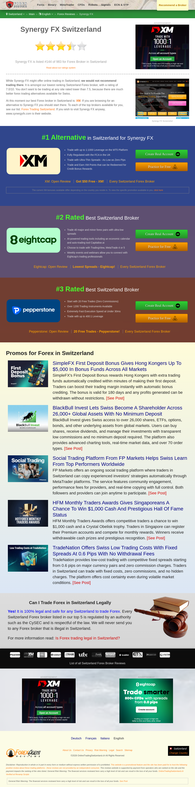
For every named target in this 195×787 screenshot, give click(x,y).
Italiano (105, 738)
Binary (52, 4)
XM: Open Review (58, 183)
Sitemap (128, 750)
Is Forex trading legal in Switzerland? (86, 638)
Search (119, 750)
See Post (124, 781)
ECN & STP (121, 4)
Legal (111, 750)
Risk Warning (100, 750)
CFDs (81, 4)
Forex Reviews (66, 14)
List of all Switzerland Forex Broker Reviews (97, 663)
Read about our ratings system (60, 68)
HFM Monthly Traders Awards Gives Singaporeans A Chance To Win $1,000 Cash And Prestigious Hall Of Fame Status (118, 509)
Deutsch (76, 738)
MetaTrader (67, 4)
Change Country (178, 752)
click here (158, 190)
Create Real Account (160, 154)
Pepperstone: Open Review (48, 333)
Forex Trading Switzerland (38, 109)
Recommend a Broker (172, 5)
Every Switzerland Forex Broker (132, 183)
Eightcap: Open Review (50, 268)
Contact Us (78, 750)
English (46, 14)
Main (32, 14)
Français (90, 738)
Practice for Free (161, 166)
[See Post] (115, 398)
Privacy (89, 750)
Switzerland (15, 14)
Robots (93, 4)
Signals (106, 4)
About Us (67, 750)
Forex (40, 4)
